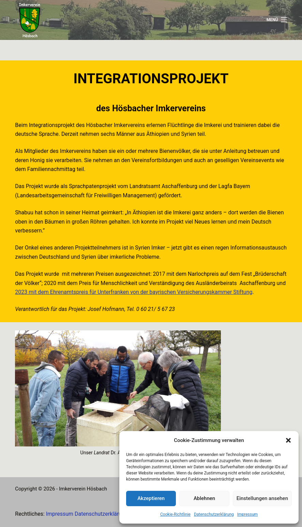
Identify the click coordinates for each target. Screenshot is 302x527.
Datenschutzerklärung (214, 514)
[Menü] (277, 20)
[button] (288, 440)
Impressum (247, 514)
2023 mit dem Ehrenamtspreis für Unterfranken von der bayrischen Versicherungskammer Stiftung (133, 292)
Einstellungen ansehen (262, 498)
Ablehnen (204, 498)
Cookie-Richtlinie (175, 514)
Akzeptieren (151, 498)
